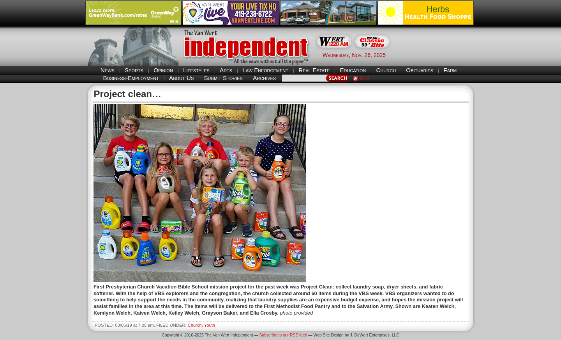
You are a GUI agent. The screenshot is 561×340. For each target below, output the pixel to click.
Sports (134, 70)
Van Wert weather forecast (436, 55)
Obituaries (419, 70)
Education (353, 70)
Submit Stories (223, 78)
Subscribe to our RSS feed (283, 335)
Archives (264, 78)
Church (386, 70)
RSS (365, 78)
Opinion (163, 70)
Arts (226, 70)
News (108, 70)
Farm (450, 70)
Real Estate (314, 70)
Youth (209, 325)
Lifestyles (196, 70)
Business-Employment (131, 78)
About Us (181, 78)
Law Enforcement (265, 70)
